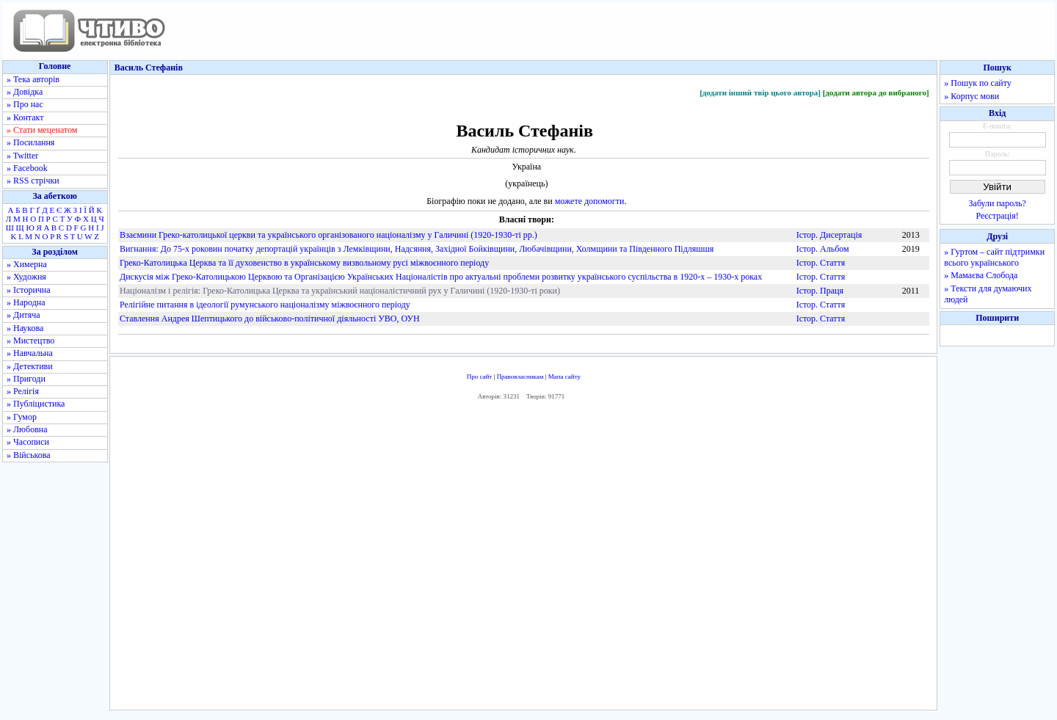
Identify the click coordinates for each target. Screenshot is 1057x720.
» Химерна (27, 264)
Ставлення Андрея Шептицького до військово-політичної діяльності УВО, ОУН (270, 318)
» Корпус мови (971, 96)
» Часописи (28, 442)
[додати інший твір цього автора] (760, 92)
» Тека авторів (33, 79)
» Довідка (25, 92)
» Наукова (25, 328)
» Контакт (25, 117)
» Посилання (30, 142)
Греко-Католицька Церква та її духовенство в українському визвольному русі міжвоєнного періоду (304, 263)
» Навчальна (30, 353)
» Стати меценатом (42, 130)
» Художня (26, 277)
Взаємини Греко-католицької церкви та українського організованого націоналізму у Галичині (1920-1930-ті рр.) (328, 235)
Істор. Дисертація (829, 235)
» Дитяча (23, 315)
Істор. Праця (819, 291)
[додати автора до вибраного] (876, 92)
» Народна (26, 302)
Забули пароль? (997, 203)
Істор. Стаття (821, 263)
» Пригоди (26, 379)
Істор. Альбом (822, 249)
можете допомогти (590, 201)
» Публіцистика (36, 404)
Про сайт (480, 376)
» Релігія (23, 391)
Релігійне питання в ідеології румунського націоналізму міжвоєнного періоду (265, 304)
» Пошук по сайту (977, 83)
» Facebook (27, 168)
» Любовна (27, 429)
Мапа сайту (564, 376)
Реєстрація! (997, 216)
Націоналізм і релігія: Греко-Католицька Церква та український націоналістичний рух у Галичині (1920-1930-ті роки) (340, 291)
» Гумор (22, 417)
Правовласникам (520, 376)
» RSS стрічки (33, 180)
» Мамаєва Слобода (980, 275)
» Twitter (22, 155)
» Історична (29, 290)
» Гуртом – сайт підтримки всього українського (994, 257)
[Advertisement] (523, 558)
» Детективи (30, 366)
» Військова (29, 455)
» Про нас (25, 104)
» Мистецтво (30, 340)
